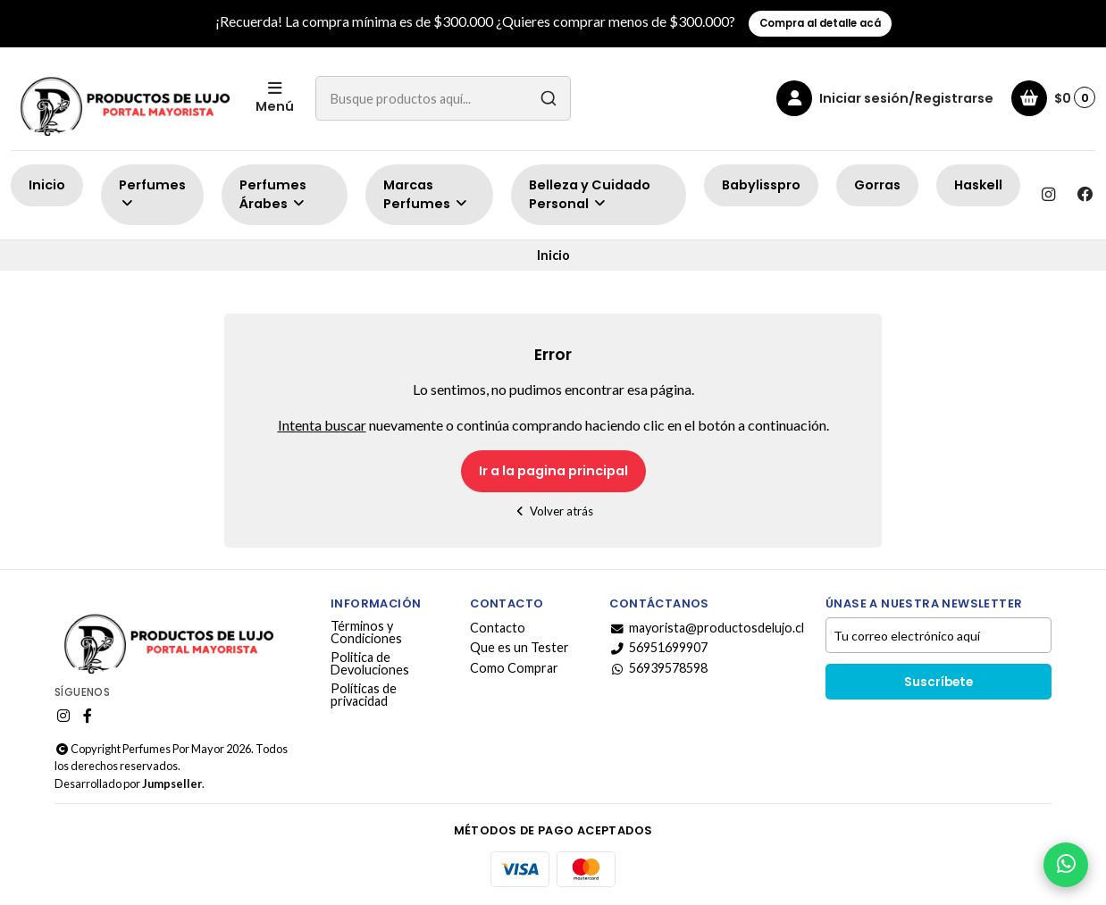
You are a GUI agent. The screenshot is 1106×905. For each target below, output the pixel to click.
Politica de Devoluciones (370, 664)
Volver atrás (553, 511)
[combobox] (443, 98)
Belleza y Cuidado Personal (589, 195)
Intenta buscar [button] (322, 424)
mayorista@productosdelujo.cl (706, 628)
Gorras (877, 185)
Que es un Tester (519, 647)
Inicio (47, 185)
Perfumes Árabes (272, 195)
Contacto (497, 628)
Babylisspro (761, 185)
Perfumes (152, 193)
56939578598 (658, 668)
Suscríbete (938, 682)
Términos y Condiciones (366, 633)
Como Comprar (514, 668)
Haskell (978, 185)
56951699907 (658, 647)
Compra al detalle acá (820, 23)
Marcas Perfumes (426, 195)
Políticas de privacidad (364, 695)
